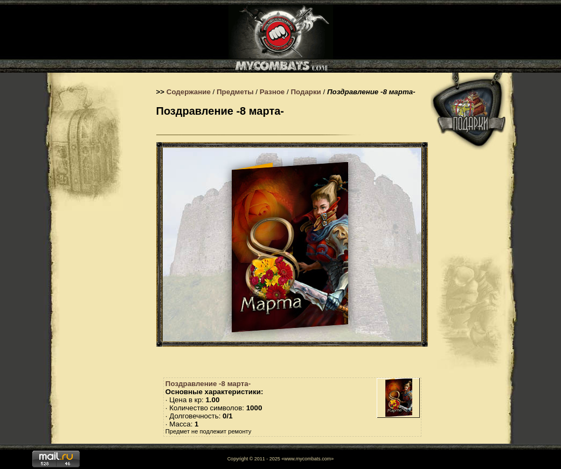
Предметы (235, 92)
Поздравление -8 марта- (208, 384)
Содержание (189, 92)
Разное (272, 92)
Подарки (305, 92)
